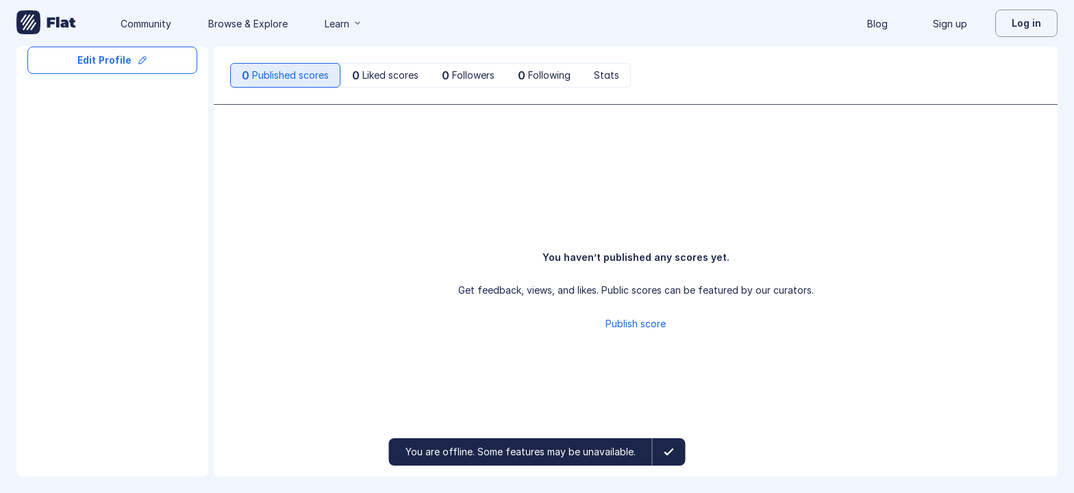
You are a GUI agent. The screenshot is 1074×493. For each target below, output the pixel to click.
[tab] (285, 75)
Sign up (950, 23)
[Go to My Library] (46, 23)
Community (146, 23)
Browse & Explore (248, 23)
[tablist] (430, 75)
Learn (344, 23)
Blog (877, 23)
